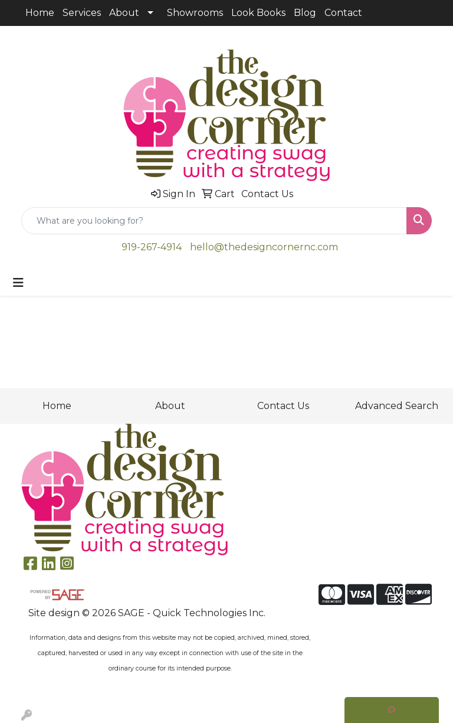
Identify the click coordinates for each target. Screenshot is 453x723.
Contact (343, 12)
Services (82, 12)
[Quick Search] (214, 220)
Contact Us (283, 405)
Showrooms (195, 12)
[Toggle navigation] (18, 282)
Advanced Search (396, 405)
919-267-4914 (152, 247)
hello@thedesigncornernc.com (264, 247)
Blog (305, 12)
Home (39, 12)
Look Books (258, 12)
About (124, 12)
